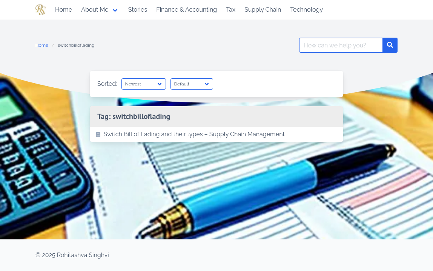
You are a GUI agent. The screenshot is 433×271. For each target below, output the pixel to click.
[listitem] (216, 134)
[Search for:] (341, 45)
